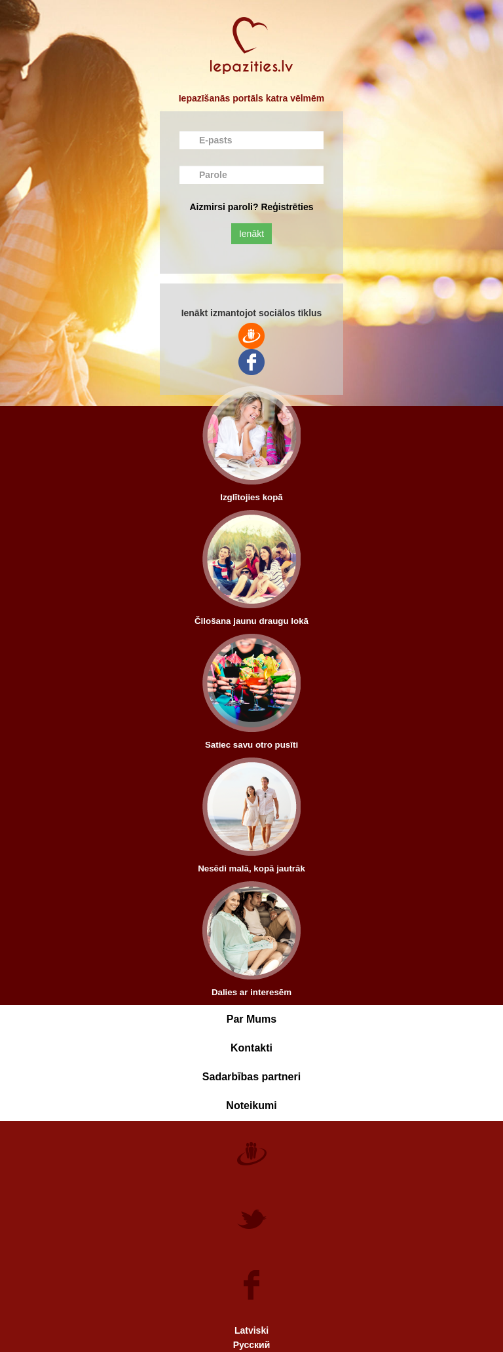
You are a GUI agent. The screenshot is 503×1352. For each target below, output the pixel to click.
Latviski (251, 1330)
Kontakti (251, 1047)
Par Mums (251, 1019)
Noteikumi (251, 1105)
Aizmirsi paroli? (223, 207)
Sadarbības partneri (251, 1076)
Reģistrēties (287, 207)
